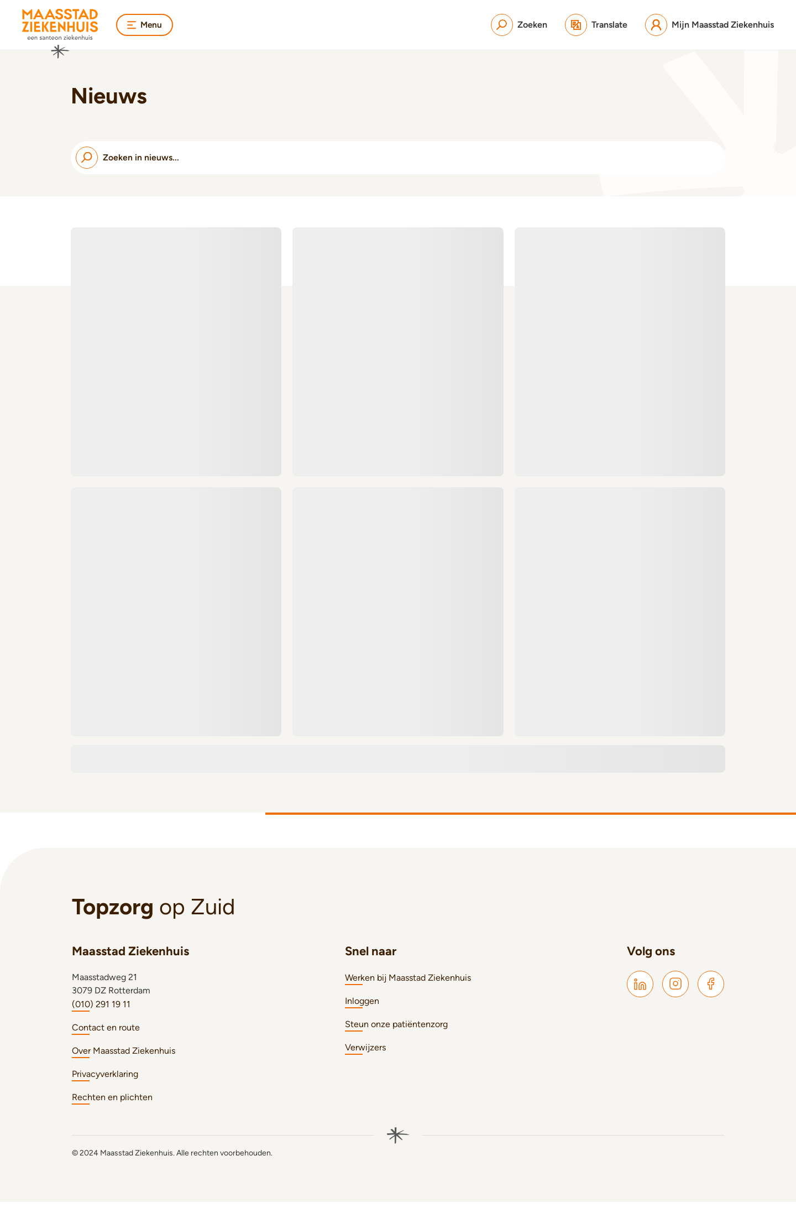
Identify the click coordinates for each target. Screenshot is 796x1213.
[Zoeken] (519, 25)
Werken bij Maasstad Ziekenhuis (408, 988)
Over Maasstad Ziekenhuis (123, 1061)
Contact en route (106, 1038)
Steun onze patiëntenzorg (396, 1035)
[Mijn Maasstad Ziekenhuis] (709, 25)
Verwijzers (365, 1058)
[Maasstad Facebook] (711, 995)
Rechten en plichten (112, 1108)
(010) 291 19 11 (101, 1015)
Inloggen (362, 1012)
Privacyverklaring (105, 1085)
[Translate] (596, 25)
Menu (145, 24)
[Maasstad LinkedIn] (640, 995)
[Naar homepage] (60, 34)
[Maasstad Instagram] (675, 995)
